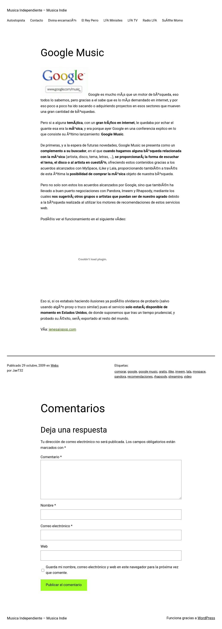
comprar (120, 372)
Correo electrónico (56, 526)
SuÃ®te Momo (172, 20)
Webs (55, 365)
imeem (180, 372)
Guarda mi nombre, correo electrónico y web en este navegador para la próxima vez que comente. (112, 570)
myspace (199, 372)
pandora (120, 377)
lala (188, 372)
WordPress (206, 618)
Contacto (36, 20)
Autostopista (16, 20)
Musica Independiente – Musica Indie (37, 10)
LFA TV (133, 20)
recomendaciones (140, 377)
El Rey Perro (90, 20)
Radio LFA (150, 20)
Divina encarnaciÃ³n (62, 20)
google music (148, 372)
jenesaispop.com (62, 329)
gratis (163, 372)
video (188, 377)
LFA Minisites (113, 20)
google (132, 372)
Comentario (51, 457)
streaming (175, 377)
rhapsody (160, 377)
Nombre (48, 505)
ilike (171, 372)
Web (44, 546)
